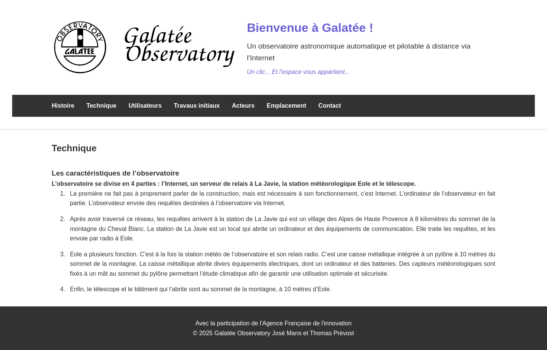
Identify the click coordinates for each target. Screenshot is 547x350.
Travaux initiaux (197, 105)
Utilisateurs (144, 105)
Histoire (63, 105)
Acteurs (243, 105)
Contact (329, 105)
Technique (102, 105)
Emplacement (286, 105)
